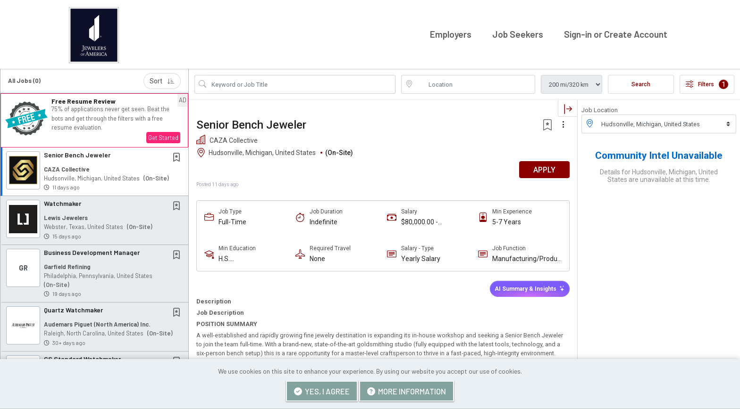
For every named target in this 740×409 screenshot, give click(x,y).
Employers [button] (450, 33)
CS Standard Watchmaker (82, 357)
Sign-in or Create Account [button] (615, 33)
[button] (94, 118)
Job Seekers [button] (517, 33)
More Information (406, 391)
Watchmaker (62, 202)
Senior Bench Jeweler (77, 153)
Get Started (163, 135)
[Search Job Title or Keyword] (301, 82)
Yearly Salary (420, 257)
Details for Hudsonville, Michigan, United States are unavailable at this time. (659, 174)
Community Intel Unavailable (659, 154)
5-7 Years (506, 220)
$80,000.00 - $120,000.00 (419, 221)
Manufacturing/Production (526, 258)
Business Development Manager (92, 250)
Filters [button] (707, 82)
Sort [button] (162, 79)
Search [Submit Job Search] (640, 82)
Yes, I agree (322, 391)
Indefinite (323, 220)
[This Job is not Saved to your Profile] (178, 156)
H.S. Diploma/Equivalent (248, 258)
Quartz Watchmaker (73, 308)
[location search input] (474, 82)
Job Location (599, 108)
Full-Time (232, 220)
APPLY (544, 168)
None (317, 257)
